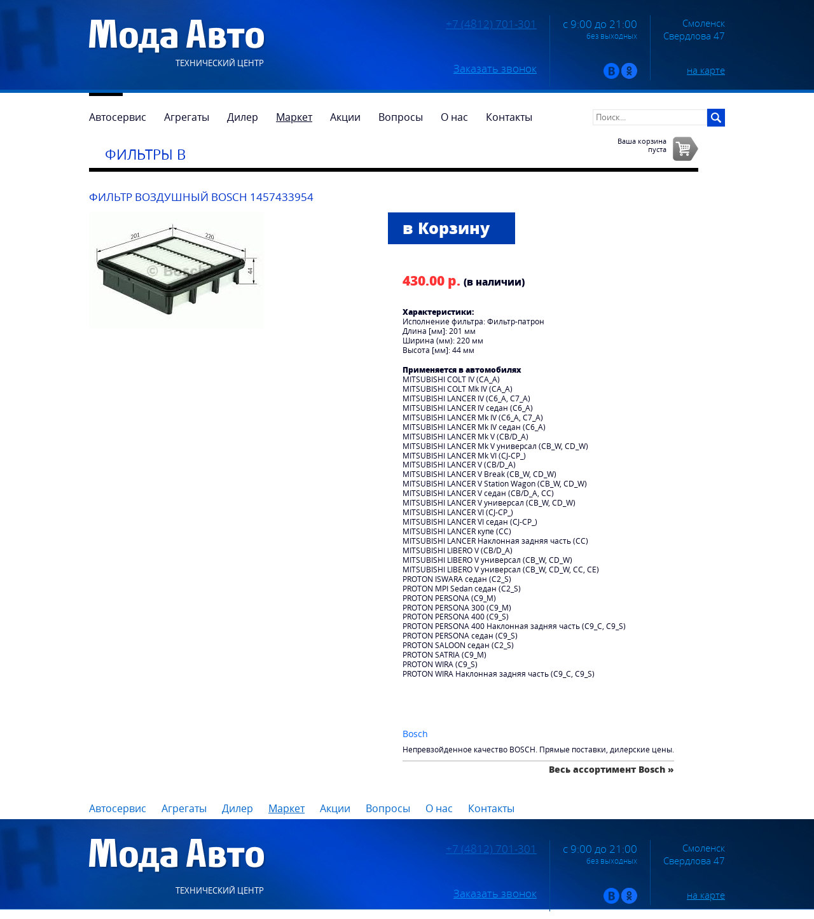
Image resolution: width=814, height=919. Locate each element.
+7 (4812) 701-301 (491, 24)
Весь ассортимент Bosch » (611, 769)
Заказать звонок (495, 69)
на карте (706, 70)
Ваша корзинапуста (641, 145)
